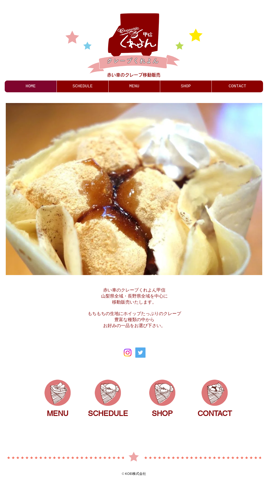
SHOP (162, 413)
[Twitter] (140, 352)
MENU (57, 413)
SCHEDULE (108, 413)
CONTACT (215, 413)
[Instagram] (127, 352)
